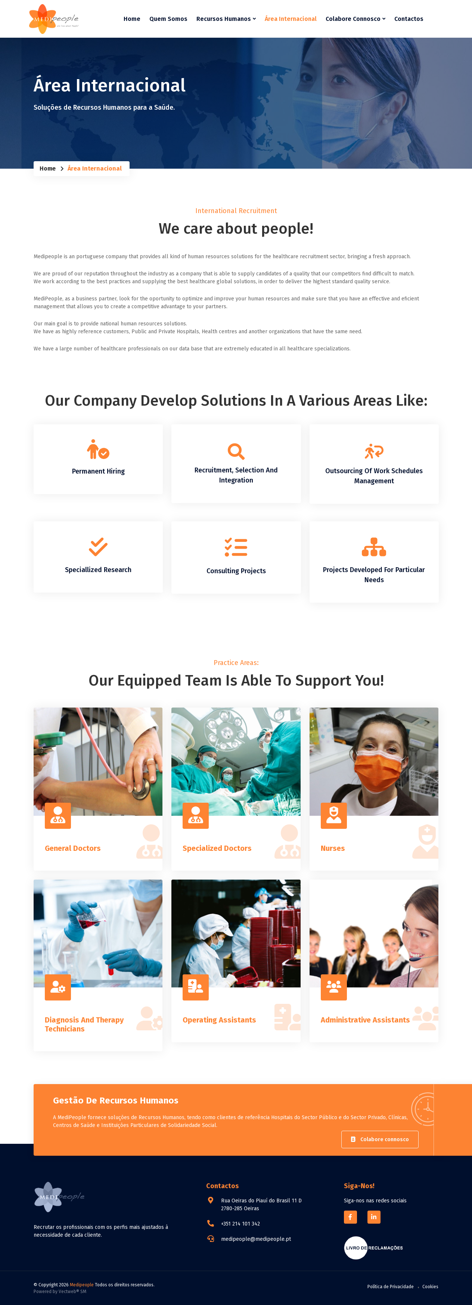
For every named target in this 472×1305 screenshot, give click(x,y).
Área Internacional (291, 18)
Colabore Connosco (355, 18)
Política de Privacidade (390, 1286)
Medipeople (82, 1284)
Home (132, 18)
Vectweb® (69, 1291)
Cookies (430, 1286)
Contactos (408, 18)
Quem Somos (168, 18)
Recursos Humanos (226, 18)
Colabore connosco (380, 1139)
